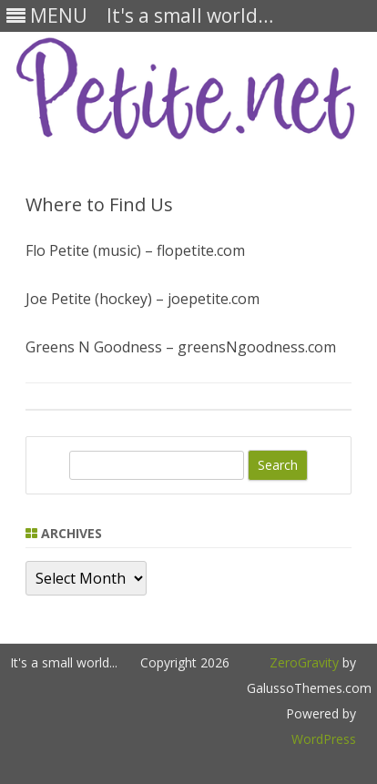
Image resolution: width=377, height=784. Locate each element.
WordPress (323, 739)
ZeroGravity (304, 662)
